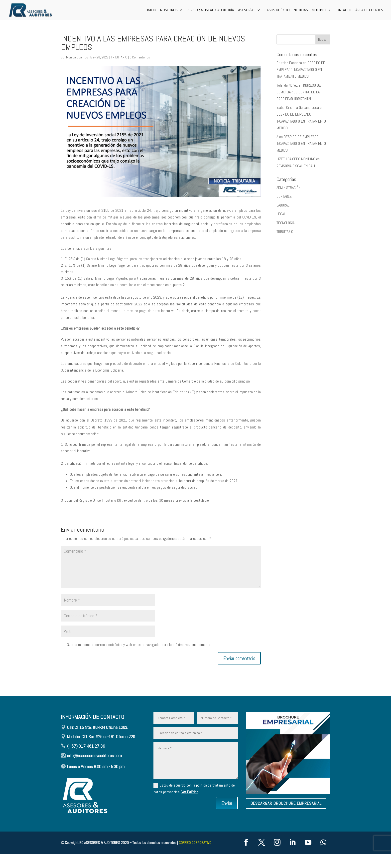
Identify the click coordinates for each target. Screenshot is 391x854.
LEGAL (281, 213)
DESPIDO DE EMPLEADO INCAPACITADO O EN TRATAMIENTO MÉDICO (300, 69)
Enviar (226, 803)
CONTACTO (343, 10)
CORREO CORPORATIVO (195, 842)
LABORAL (282, 205)
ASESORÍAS (247, 10)
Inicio (151, 10)
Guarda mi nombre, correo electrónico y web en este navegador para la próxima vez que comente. (139, 644)
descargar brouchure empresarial (286, 803)
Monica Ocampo (77, 57)
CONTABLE (284, 196)
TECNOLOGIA (285, 222)
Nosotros (169, 10)
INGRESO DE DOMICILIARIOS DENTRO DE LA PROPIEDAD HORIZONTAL (298, 92)
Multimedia (321, 10)
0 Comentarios (140, 57)
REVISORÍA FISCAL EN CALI (295, 166)
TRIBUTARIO (119, 57)
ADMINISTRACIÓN (288, 187)
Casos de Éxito (277, 10)
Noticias (301, 10)
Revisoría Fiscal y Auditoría (210, 10)
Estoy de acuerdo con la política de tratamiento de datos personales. (194, 789)
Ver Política (189, 792)
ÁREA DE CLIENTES (369, 10)
